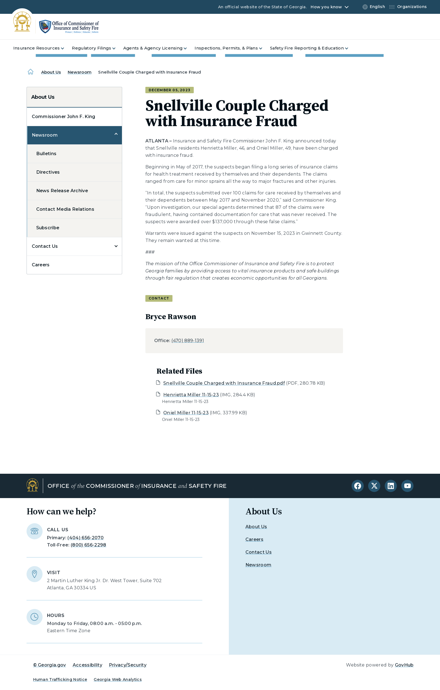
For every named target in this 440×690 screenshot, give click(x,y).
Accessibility (87, 665)
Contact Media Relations (65, 209)
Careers (41, 264)
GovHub (404, 665)
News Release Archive (62, 190)
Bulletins (46, 153)
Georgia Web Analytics (118, 679)
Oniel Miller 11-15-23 (186, 412)
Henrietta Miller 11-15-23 (191, 394)
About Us (51, 72)
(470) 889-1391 (187, 340)
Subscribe (47, 227)
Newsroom (79, 72)
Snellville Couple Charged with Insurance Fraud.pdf (224, 383)
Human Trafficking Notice (60, 679)
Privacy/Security (127, 665)
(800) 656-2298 (88, 545)
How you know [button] (326, 7)
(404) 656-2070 (85, 537)
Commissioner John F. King (63, 116)
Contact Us (45, 246)
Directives (48, 172)
